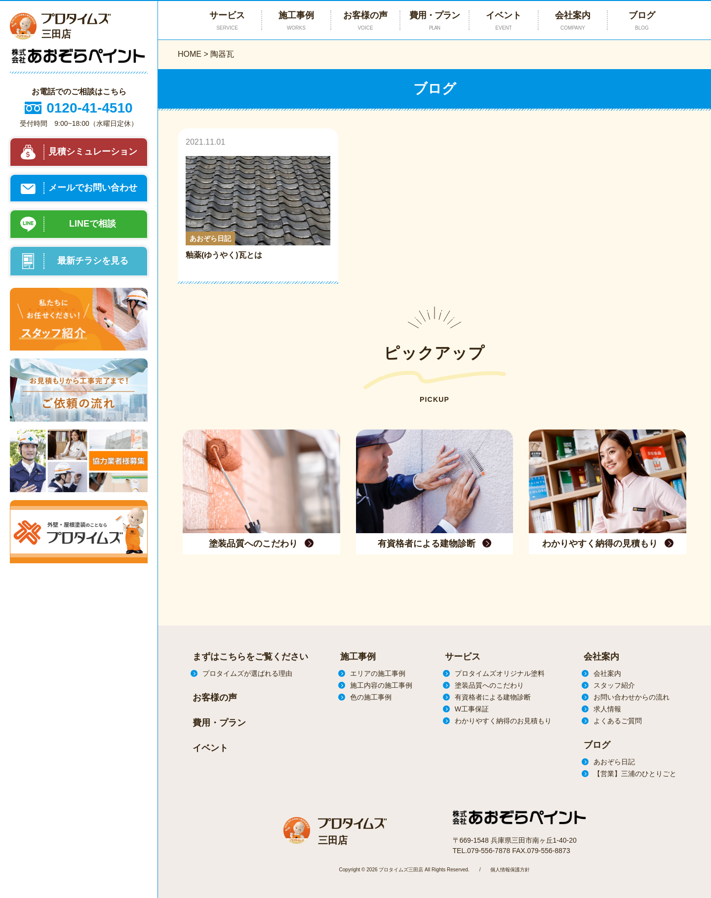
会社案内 (572, 21)
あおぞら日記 (614, 762)
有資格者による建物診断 (493, 697)
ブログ (642, 21)
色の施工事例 (371, 697)
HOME (189, 54)
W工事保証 (472, 709)
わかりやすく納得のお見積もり (503, 721)
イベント (503, 21)
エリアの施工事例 (377, 673)
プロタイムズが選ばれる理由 (247, 673)
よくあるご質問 (617, 721)
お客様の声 (365, 21)
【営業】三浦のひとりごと (634, 774)
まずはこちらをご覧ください (250, 657)
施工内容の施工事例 (381, 685)
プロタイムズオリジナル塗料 (500, 673)
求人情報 (607, 709)
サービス (462, 657)
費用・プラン (434, 21)
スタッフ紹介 (614, 685)
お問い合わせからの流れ (631, 697)
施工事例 (358, 657)
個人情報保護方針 (510, 869)
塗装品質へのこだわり (489, 685)
